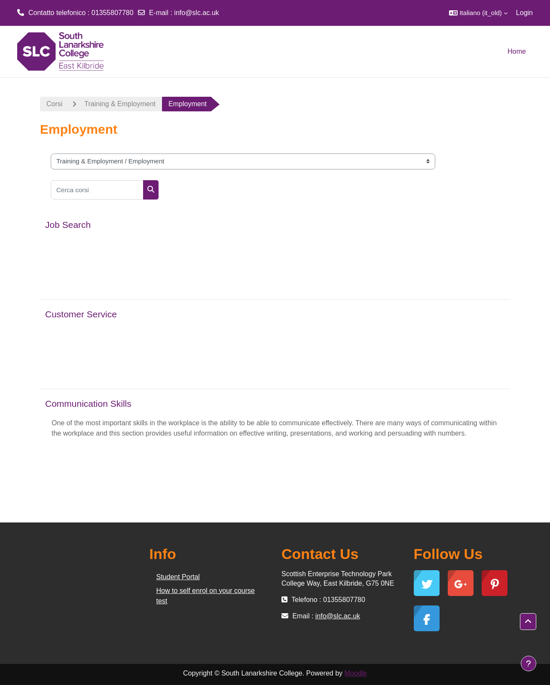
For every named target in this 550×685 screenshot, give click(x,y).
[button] (478, 13)
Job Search (68, 225)
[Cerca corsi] (97, 190)
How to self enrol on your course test (205, 596)
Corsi (54, 104)
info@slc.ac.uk (196, 12)
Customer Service (81, 314)
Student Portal (178, 577)
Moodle (356, 673)
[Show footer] (528, 663)
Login (524, 12)
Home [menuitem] (516, 51)
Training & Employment (120, 104)
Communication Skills (88, 404)
